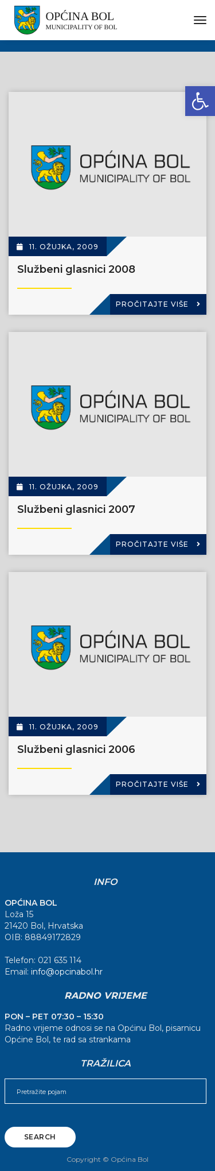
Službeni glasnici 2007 (76, 509)
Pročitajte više (158, 304)
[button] (200, 101)
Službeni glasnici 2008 (76, 269)
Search (40, 1137)
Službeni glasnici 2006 (76, 749)
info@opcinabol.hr (67, 972)
